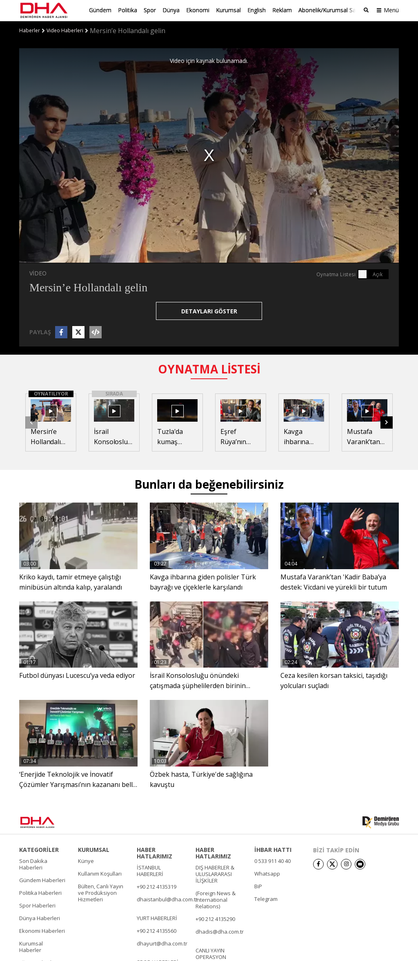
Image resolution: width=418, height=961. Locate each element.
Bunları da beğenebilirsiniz (209, 484)
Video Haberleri (65, 30)
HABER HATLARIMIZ (154, 852)
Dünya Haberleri (39, 917)
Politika (127, 10)
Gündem (100, 10)
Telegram (266, 898)
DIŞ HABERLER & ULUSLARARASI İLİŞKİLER (215, 873)
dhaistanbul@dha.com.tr (167, 898)
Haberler (29, 30)
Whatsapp (267, 872)
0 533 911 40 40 (272, 860)
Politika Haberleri (40, 892)
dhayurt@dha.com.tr (162, 942)
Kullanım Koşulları (100, 872)
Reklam (282, 10)
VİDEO (38, 272)
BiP (258, 885)
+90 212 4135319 (156, 886)
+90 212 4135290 (215, 918)
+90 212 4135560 (156, 930)
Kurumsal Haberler (31, 945)
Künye (86, 860)
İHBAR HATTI (272, 849)
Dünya (171, 10)
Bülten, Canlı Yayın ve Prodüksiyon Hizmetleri (100, 892)
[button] (386, 422)
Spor (150, 10)
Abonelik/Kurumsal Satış (330, 10)
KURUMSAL (93, 849)
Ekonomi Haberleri (42, 930)
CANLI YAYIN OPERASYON (211, 952)
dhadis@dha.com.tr (220, 930)
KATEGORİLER (39, 849)
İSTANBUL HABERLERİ (150, 869)
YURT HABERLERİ (157, 917)
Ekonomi (197, 10)
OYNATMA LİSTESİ (209, 368)
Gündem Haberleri (42, 879)
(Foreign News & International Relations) (216, 899)
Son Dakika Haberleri (33, 863)
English (256, 10)
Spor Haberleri (37, 904)
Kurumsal (228, 10)
